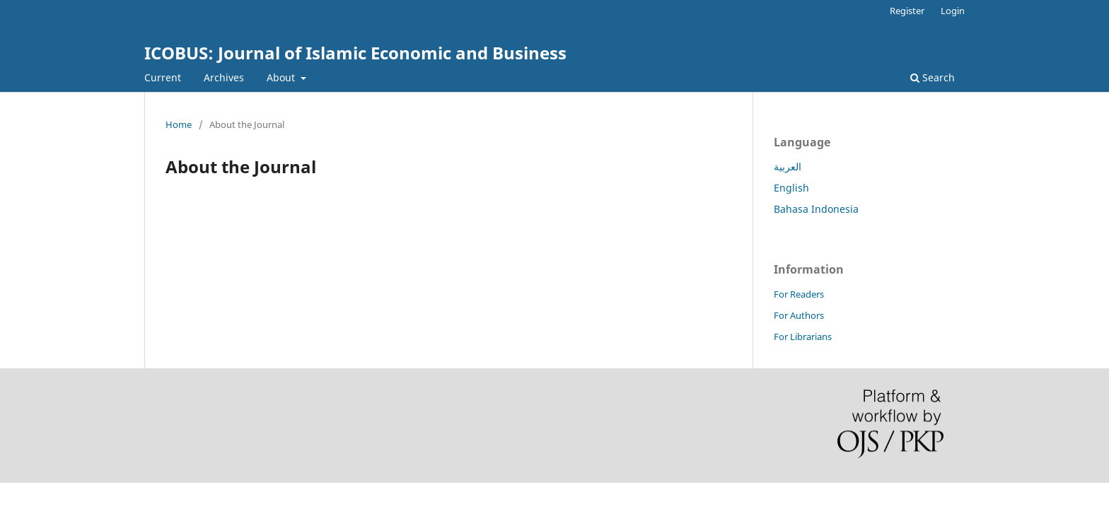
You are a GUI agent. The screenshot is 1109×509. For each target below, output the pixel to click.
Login (953, 10)
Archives (224, 77)
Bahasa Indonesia (816, 209)
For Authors (799, 315)
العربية (787, 166)
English (791, 187)
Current (162, 77)
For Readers (799, 294)
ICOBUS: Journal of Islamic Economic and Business (355, 52)
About (282, 77)
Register (907, 10)
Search (932, 77)
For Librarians (803, 336)
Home (179, 124)
